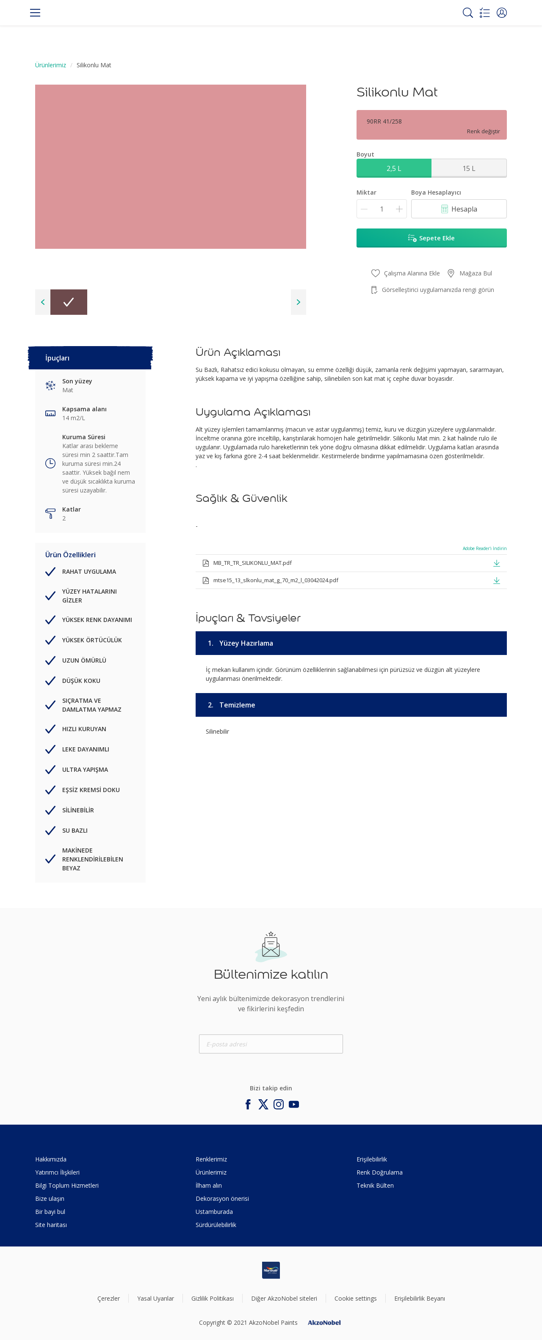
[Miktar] (382, 208)
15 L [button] (469, 168)
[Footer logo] (271, 1270)
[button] (502, 13)
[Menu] (35, 12)
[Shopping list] (485, 13)
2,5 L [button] (394, 168)
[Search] (468, 13)
